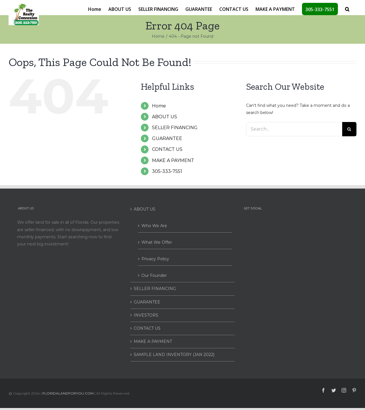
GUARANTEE (167, 138)
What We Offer (156, 242)
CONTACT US (167, 149)
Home (159, 106)
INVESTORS (146, 315)
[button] (347, 8)
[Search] (349, 129)
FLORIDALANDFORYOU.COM (68, 393)
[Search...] (294, 129)
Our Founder (154, 275)
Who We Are (154, 225)
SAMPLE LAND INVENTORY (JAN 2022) (174, 354)
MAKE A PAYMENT (173, 160)
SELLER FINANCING (175, 127)
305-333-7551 (167, 171)
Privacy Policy (155, 258)
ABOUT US (164, 116)
